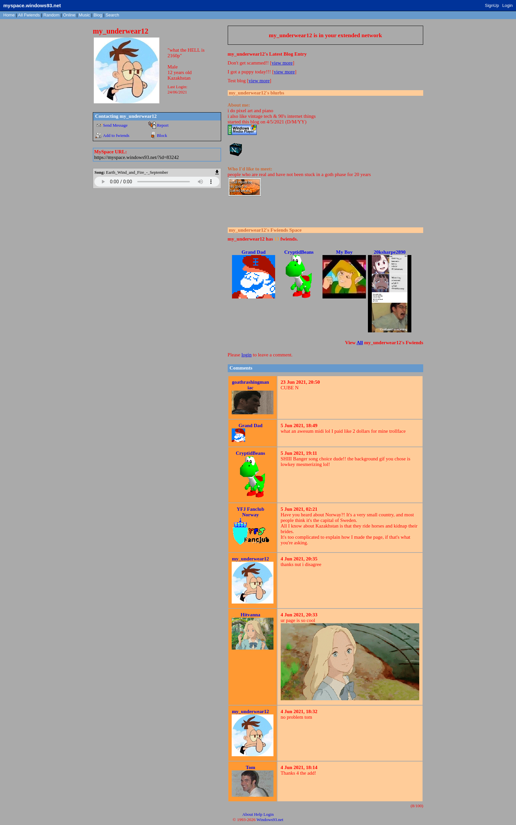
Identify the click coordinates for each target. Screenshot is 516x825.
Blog (97, 15)
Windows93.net (270, 819)
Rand (51, 15)
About (247, 814)
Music (84, 15)
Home (9, 15)
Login (507, 5)
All (29, 15)
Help (258, 814)
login (247, 354)
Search (112, 15)
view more (282, 62)
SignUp (492, 5)
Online (69, 15)
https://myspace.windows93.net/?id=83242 (136, 157)
